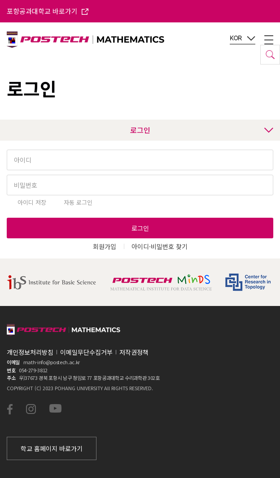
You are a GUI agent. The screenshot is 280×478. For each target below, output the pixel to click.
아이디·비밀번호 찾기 (159, 246)
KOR (242, 38)
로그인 (202, 130)
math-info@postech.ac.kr (51, 362)
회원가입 (104, 246)
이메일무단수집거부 (86, 352)
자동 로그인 (78, 202)
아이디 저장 (32, 202)
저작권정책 (134, 352)
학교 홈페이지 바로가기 (52, 448)
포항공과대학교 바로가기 (47, 11)
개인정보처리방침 (30, 352)
